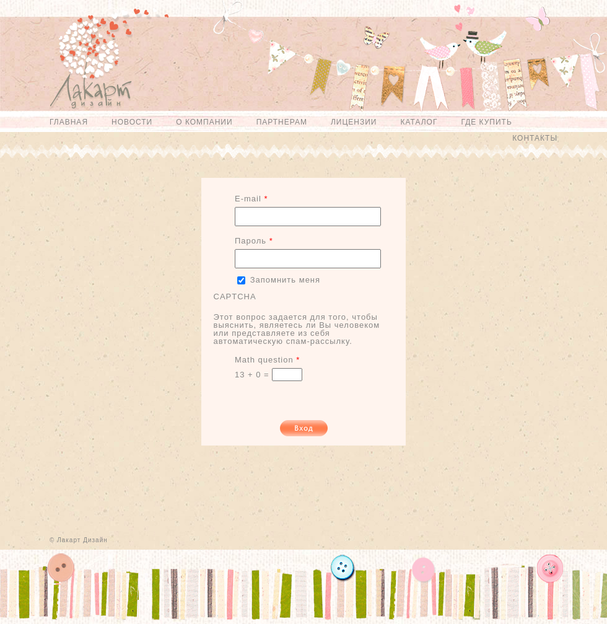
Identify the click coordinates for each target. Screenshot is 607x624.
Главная (69, 122)
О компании (204, 122)
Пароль (254, 240)
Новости (131, 122)
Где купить (486, 122)
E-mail (251, 198)
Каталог (418, 122)
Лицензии (354, 122)
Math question (267, 359)
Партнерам (281, 122)
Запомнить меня (285, 279)
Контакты (534, 138)
